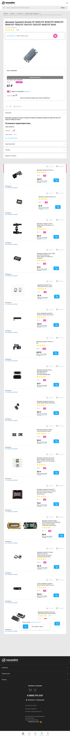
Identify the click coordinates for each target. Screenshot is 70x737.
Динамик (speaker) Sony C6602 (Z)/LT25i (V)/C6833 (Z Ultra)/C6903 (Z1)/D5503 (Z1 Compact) (46, 256)
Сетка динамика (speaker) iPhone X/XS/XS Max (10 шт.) (45, 314)
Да (25, 626)
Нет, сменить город (37, 626)
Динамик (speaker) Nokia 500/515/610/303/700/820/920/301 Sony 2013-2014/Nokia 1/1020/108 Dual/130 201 (51, 523)
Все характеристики (11, 138)
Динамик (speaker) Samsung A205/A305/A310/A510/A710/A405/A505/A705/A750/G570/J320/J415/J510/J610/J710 (47, 612)
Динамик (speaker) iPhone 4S (47, 197)
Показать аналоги (35, 77)
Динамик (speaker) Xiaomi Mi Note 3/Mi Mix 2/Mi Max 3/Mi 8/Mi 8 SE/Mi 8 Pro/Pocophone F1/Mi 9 (46, 460)
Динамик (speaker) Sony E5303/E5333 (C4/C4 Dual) (44, 285)
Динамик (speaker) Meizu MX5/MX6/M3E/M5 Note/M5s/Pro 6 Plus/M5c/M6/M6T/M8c (44, 372)
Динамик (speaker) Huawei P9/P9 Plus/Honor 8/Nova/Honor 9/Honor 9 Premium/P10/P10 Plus (45, 555)
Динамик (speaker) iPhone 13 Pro (44, 342)
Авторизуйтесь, (11, 36)
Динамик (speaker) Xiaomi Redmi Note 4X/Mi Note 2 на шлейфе (45, 225)
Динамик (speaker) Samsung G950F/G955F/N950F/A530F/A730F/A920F (46, 402)
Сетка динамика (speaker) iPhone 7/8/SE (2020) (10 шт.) (45, 584)
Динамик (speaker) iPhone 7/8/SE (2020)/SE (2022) (44, 430)
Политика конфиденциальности (33, 711)
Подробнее (27, 91)
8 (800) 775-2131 (35, 695)
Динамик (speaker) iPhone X (45, 170)
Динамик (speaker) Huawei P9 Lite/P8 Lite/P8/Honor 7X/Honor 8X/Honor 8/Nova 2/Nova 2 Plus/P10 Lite (46, 492)
